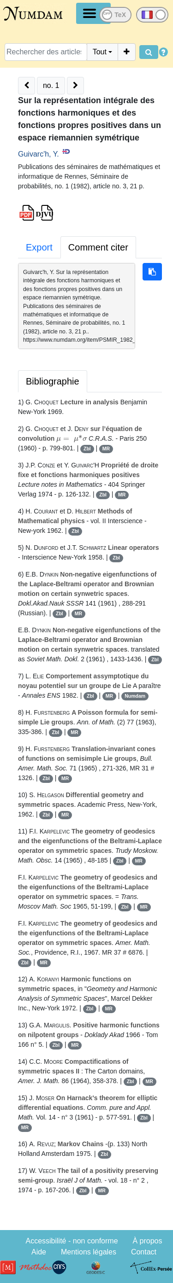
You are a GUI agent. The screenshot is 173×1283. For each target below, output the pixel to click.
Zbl (87, 448)
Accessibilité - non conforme (71, 1241)
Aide (38, 1252)
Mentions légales (88, 1252)
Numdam (135, 696)
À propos (147, 1241)
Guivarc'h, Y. (38, 154)
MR (106, 448)
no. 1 (51, 85)
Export (39, 247)
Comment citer (98, 247)
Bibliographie (52, 381)
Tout (100, 52)
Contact (143, 1252)
